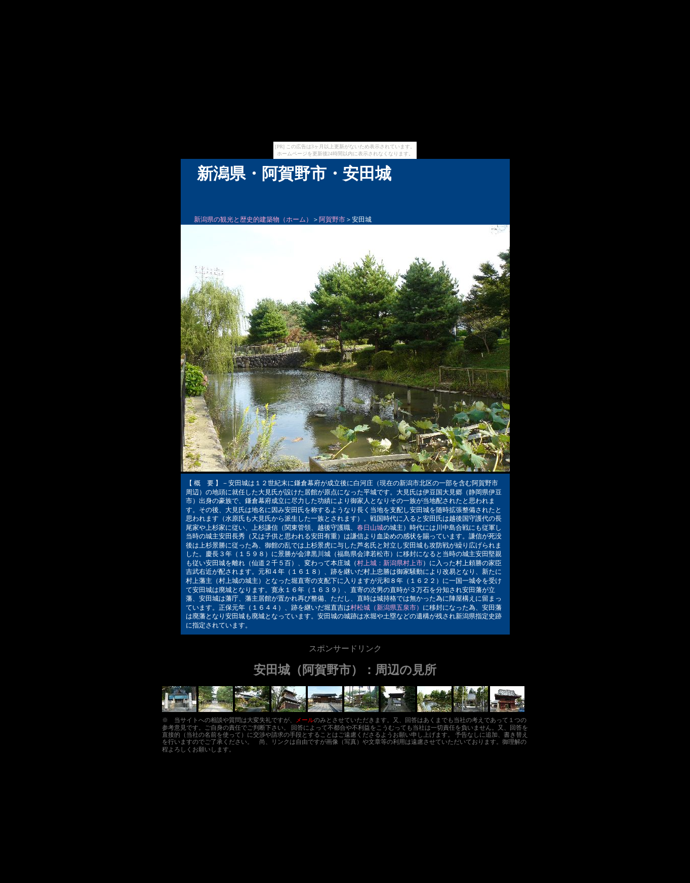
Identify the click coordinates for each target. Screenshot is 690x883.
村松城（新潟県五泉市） (386, 607)
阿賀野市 (332, 219)
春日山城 (370, 527)
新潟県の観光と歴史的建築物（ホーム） (253, 219)
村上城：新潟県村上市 (390, 563)
